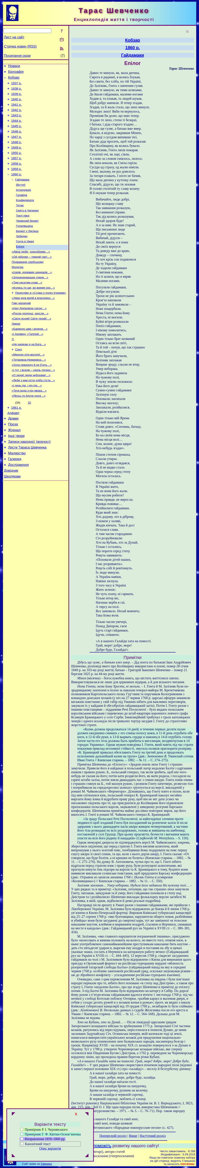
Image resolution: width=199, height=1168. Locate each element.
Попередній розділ (112, 1136)
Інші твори (16, 471)
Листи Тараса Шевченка (27, 484)
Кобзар (13, 79)
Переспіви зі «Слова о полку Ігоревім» (40, 316)
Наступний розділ (153, 1136)
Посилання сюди (17, 55)
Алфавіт (14, 446)
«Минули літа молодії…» (28, 383)
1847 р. (16, 146)
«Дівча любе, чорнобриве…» (31, 271)
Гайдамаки (22, 193)
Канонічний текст (38, 1144)
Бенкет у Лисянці (27, 249)
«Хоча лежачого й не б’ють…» (32, 394)
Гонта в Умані (25, 260)
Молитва (17, 288)
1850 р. (16, 164)
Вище (133, 1136)
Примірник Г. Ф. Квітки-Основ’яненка (50, 1134)
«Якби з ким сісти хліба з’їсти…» (33, 411)
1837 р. (16, 85)
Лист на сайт (14, 37)
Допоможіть (99, 1145)
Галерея (14, 497)
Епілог (20, 266)
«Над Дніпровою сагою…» (29, 333)
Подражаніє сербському (28, 282)
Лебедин (21, 254)
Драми (13, 452)
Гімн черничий (21, 327)
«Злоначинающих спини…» (30, 299)
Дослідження (18, 504)
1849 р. (16, 158)
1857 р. (16, 170)
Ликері (16, 349)
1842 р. (16, 116)
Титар (20, 221)
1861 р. (16, 440)
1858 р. (16, 176)
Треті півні (22, 232)
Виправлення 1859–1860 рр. (42, 1139)
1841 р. (16, 110)
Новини (14, 66)
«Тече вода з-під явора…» (29, 422)
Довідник (11, 510)
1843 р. (16, 122)
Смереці (46, 1163)
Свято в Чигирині (27, 227)
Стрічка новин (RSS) (20, 46)
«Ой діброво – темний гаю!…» (32, 277)
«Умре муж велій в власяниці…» (33, 321)
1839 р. (16, 97)
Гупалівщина (24, 243)
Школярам (12, 516)
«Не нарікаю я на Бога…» (29, 372)
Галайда (21, 210)
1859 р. (16, 182)
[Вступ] (20, 199)
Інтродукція (23, 204)
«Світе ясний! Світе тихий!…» (31, 344)
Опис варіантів (50, 1148)
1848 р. (16, 152)
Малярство (17, 491)
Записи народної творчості (29, 478)
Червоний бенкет (27, 238)
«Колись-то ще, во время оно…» (33, 310)
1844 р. (16, 128)
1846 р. (16, 140)
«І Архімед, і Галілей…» (27, 360)
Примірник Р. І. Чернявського (44, 1129)
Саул (18, 377)
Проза (13, 459)
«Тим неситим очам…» (27, 305)
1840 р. (16, 103)
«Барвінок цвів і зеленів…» (30, 355)
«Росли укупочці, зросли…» (30, 338)
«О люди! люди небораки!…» (31, 405)
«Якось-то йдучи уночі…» (29, 427)
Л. (13, 366)
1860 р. (16, 188)
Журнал (14, 465)
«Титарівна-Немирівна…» (29, 388)
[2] (29, 434)
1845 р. (16, 134)
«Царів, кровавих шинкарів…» (32, 293)
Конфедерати (25, 215)
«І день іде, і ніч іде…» (27, 416)
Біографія (16, 73)
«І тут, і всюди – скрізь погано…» (33, 399)
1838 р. (16, 91)
